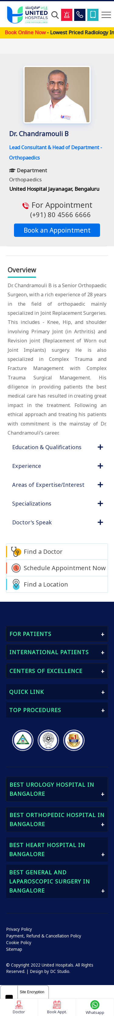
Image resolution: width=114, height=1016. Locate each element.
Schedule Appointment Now (65, 568)
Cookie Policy (18, 942)
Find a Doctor (43, 551)
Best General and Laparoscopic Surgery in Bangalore (49, 881)
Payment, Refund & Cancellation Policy (43, 936)
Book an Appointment (57, 230)
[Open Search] (55, 15)
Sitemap (14, 949)
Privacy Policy (19, 929)
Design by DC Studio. (50, 971)
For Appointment (57, 209)
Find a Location (46, 584)
